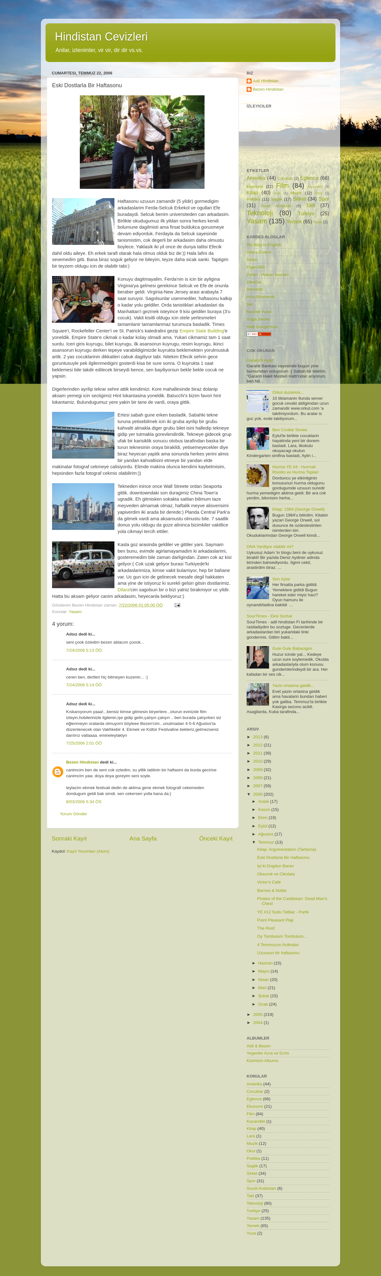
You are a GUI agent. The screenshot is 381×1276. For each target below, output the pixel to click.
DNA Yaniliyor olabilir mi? (270, 546)
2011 (258, 753)
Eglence (309, 178)
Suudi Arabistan (276, 206)
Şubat (264, 995)
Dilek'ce (254, 282)
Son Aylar (281, 579)
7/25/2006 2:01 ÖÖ (84, 743)
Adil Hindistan (266, 81)
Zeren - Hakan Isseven (268, 274)
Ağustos (266, 834)
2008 (258, 777)
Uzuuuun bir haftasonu (278, 952)
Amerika (256, 178)
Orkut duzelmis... (288, 392)
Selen (252, 259)
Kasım (264, 809)
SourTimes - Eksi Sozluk (269, 616)
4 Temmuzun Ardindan (278, 944)
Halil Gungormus (262, 326)
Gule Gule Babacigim (292, 648)
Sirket (299, 199)
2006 (258, 794)
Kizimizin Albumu (262, 1060)
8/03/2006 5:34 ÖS (83, 801)
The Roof (266, 928)
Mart (263, 987)
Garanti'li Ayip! (260, 360)
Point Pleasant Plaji (275, 920)
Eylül (263, 826)
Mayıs (264, 971)
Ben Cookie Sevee (289, 429)
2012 (258, 745)
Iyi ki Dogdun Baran (275, 866)
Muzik (296, 193)
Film (282, 185)
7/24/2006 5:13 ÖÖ (84, 650)
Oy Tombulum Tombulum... (282, 936)
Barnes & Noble (272, 890)
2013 (258, 737)
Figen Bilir (256, 267)
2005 (258, 1014)
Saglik (276, 199)
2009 (258, 769)
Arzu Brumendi (260, 296)
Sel (250, 304)
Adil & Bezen (259, 1046)
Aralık (264, 801)
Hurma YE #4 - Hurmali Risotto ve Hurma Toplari (295, 469)
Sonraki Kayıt (69, 838)
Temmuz (266, 842)
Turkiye (306, 213)
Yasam (75, 611)
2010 (258, 761)
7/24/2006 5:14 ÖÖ (84, 685)
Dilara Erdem (259, 252)
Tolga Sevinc (259, 319)
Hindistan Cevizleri (101, 36)
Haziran (266, 963)
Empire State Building (202, 330)
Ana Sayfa (143, 838)
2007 (258, 785)
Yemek (294, 221)
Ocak (263, 1004)
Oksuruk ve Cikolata (276, 874)
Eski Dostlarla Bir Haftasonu (283, 857)
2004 (258, 1022)
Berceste (255, 289)
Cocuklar (285, 178)
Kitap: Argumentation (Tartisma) (286, 849)
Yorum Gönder (73, 814)
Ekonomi (255, 186)
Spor (324, 199)
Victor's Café (269, 882)
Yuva (318, 222)
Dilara (124, 589)
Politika (253, 199)
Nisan (264, 979)
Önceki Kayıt (216, 838)
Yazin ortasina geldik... (293, 685)
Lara (277, 193)
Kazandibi (315, 186)
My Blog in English (264, 244)
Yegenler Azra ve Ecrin (268, 1053)
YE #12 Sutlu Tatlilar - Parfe (283, 912)
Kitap (252, 192)
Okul (318, 193)
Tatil (310, 205)
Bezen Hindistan (82, 762)
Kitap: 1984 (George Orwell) (298, 509)
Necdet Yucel (259, 311)
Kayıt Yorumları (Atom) (88, 851)
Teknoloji (260, 213)
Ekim (263, 817)
